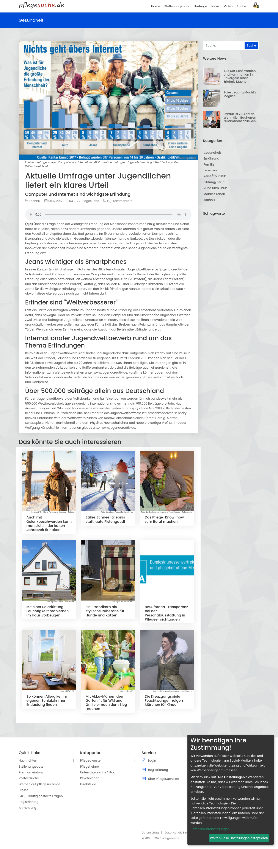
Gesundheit (212, 153)
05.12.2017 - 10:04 (58, 201)
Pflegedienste (90, 760)
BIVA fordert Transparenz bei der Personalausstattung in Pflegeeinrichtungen (166, 613)
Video (228, 6)
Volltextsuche (29, 778)
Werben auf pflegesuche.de (39, 784)
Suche (241, 6)
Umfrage (200, 6)
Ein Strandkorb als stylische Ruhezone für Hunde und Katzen (105, 611)
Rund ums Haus (216, 188)
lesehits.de (88, 784)
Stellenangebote (31, 766)
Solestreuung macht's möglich (240, 94)
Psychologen (89, 778)
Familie (209, 164)
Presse (23, 790)
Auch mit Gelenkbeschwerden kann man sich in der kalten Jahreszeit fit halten (49, 523)
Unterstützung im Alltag (97, 772)
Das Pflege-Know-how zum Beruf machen (164, 519)
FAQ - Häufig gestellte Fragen (41, 796)
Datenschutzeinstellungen (209, 829)
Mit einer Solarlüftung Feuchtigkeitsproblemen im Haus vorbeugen (48, 611)
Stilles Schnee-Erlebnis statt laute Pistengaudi (105, 519)
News (215, 6)
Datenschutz (150, 832)
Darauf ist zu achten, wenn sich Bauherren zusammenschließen (240, 117)
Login (152, 760)
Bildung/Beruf (214, 182)
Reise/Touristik (215, 176)
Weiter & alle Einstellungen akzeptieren (239, 838)
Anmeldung (27, 808)
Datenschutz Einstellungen (183, 832)
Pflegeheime (89, 766)
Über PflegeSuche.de (163, 779)
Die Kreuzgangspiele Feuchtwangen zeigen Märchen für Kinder (164, 700)
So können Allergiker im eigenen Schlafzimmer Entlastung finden (47, 700)
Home (155, 6)
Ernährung (211, 158)
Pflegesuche (88, 201)
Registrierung (29, 802)
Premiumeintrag (31, 772)
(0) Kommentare (117, 201)
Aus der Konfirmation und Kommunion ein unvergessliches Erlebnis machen (240, 76)
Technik (33, 201)
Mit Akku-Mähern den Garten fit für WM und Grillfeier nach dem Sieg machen (106, 702)
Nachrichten (28, 760)
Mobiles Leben (214, 194)
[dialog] (230, 790)
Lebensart (211, 170)
